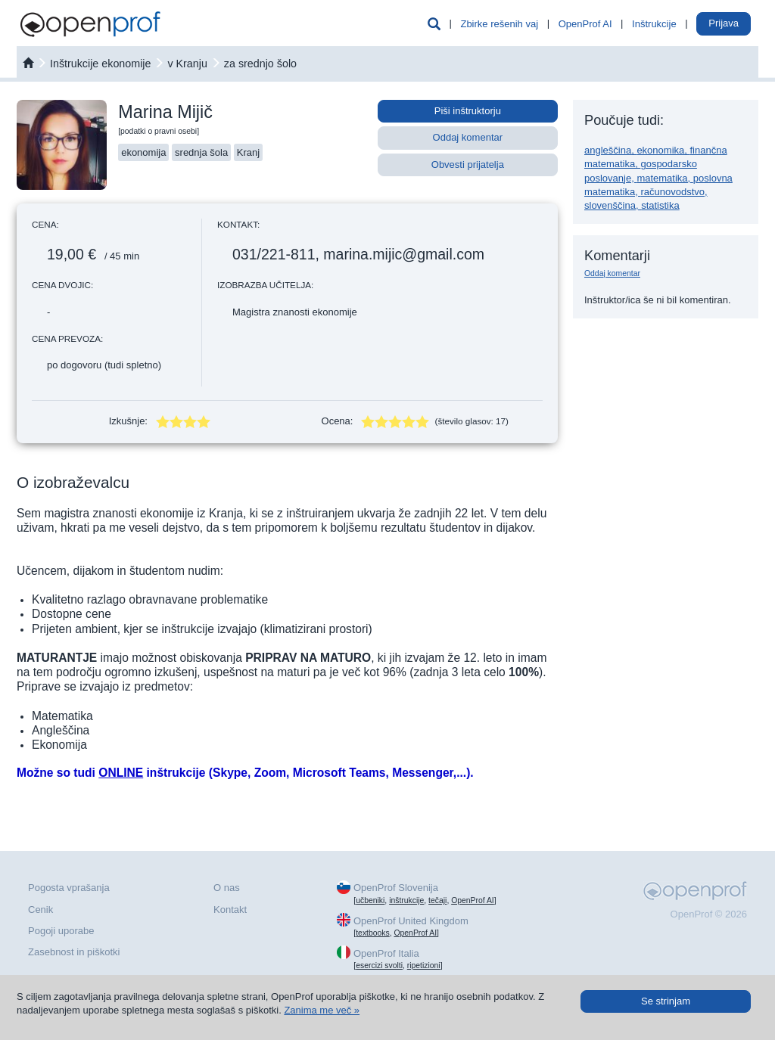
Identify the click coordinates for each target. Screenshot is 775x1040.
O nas (226, 887)
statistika (660, 205)
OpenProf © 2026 (709, 914)
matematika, (664, 178)
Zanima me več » (321, 1010)
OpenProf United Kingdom (410, 921)
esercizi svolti (379, 965)
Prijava (723, 23)
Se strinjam (665, 1001)
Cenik (40, 909)
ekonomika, (662, 150)
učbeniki (370, 900)
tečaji (437, 900)
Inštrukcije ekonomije (100, 63)
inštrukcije (406, 900)
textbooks (372, 933)
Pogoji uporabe (61, 930)
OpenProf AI (585, 23)
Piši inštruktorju (467, 110)
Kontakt (230, 909)
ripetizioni (423, 965)
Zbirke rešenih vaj (499, 23)
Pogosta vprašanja (69, 887)
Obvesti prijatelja (467, 164)
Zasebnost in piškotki (74, 952)
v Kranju (187, 63)
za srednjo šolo (260, 63)
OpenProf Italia (386, 953)
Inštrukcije (654, 23)
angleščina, (610, 150)
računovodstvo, (673, 191)
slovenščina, (612, 205)
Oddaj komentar (468, 137)
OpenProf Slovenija (395, 887)
